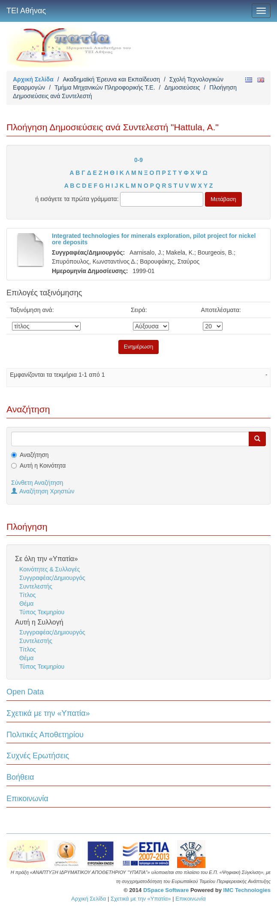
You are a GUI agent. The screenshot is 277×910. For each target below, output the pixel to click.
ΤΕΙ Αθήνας (26, 10)
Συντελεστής (35, 586)
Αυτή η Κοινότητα (43, 465)
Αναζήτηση (34, 454)
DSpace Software (166, 890)
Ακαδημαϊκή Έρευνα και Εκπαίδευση (111, 79)
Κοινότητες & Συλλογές (49, 569)
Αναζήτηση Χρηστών (43, 491)
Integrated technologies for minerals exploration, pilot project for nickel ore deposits (154, 239)
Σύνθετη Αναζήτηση (37, 482)
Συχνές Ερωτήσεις (37, 755)
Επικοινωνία (27, 798)
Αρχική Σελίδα (33, 79)
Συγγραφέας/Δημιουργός (52, 577)
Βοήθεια (20, 777)
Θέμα (26, 603)
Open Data (25, 692)
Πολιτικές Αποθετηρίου (45, 734)
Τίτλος (27, 595)
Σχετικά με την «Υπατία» (48, 713)
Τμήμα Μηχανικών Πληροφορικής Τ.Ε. (104, 87)
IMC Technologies (247, 890)
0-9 (138, 159)
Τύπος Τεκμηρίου (41, 612)
